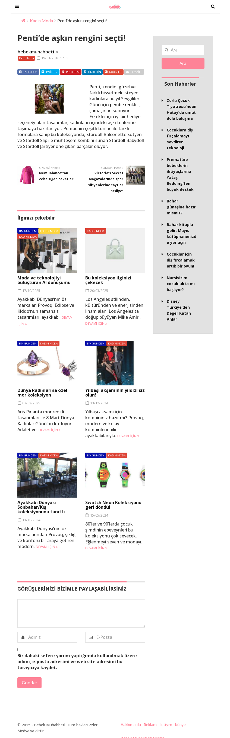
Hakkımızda (131, 724)
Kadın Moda (41, 20)
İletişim (165, 724)
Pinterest (71, 71)
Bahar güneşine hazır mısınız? (181, 206)
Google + (113, 71)
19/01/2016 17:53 (52, 58)
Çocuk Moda (49, 231)
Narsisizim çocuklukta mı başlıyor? (181, 283)
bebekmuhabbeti (36, 52)
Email (133, 71)
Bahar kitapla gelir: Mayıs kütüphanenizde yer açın (181, 233)
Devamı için (96, 323)
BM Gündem (28, 231)
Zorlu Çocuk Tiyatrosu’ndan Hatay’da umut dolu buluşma (181, 109)
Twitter (49, 71)
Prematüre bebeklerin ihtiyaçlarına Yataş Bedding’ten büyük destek (180, 174)
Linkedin (92, 71)
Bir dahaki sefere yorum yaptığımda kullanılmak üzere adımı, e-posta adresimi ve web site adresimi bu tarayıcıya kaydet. (77, 662)
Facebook (28, 71)
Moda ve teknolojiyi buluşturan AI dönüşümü (44, 280)
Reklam (150, 724)
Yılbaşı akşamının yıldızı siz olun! (115, 392)
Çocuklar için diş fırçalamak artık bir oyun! (181, 260)
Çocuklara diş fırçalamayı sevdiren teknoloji (180, 138)
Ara (182, 63)
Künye (180, 724)
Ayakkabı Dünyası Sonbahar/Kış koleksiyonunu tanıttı (41, 507)
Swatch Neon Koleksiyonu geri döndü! (113, 504)
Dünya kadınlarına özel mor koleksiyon (42, 392)
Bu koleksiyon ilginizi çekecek (108, 280)
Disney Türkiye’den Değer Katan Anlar (179, 310)
